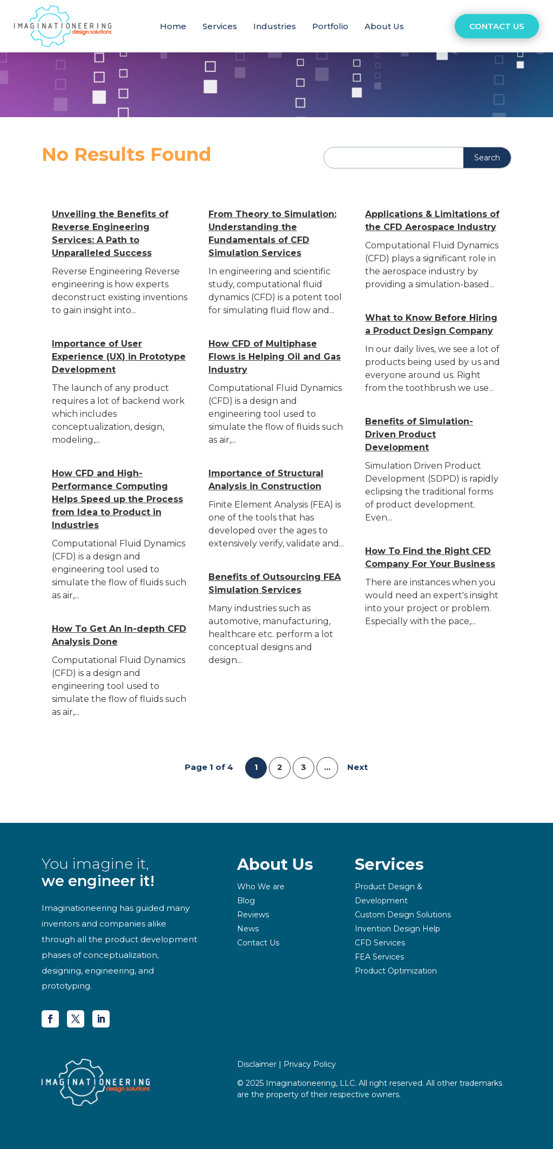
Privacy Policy (310, 1064)
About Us (384, 26)
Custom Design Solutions (403, 915)
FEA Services (379, 957)
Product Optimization (396, 971)
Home (173, 26)
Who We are (261, 886)
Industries (274, 26)
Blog (246, 900)
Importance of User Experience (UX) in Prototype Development (119, 357)
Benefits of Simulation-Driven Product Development (419, 434)
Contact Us (496, 26)
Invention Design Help (397, 929)
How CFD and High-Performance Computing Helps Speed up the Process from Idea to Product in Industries (117, 499)
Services (220, 26)
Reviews (253, 915)
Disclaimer (256, 1064)
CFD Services (380, 943)
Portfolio (330, 26)
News (248, 929)
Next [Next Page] (357, 767)
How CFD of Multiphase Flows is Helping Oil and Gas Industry (274, 357)
